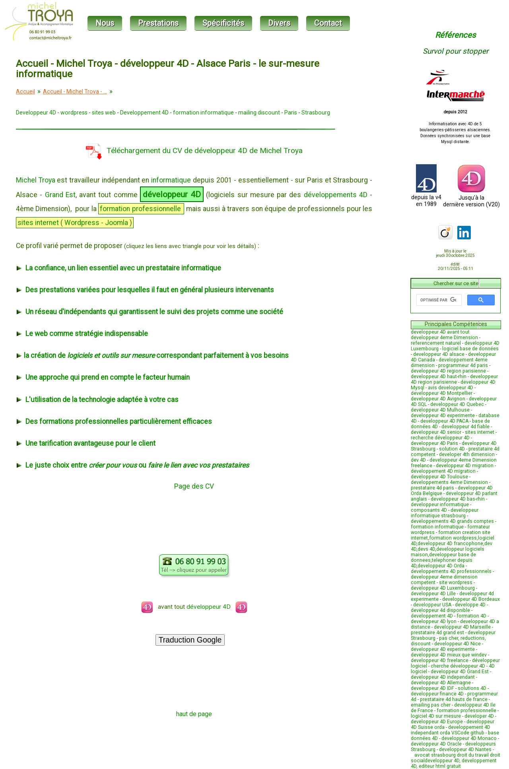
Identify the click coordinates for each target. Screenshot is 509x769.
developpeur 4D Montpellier (441, 393)
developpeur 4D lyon (434, 621)
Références (455, 35)
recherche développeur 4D (440, 438)
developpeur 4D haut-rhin (438, 376)
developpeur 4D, (443, 760)
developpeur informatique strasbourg (444, 512)
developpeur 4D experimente (443, 415)
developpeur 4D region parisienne (448, 371)
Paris (290, 112)
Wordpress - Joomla (96, 223)
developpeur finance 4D (437, 694)
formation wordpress (453, 538)
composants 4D (429, 510)
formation (115, 209)
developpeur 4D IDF (432, 688)
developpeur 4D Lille (433, 593)
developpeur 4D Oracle (436, 744)
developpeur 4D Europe (437, 721)
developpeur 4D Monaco (469, 738)
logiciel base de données (470, 348)
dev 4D (418, 460)
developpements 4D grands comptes (452, 521)
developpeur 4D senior (436, 432)
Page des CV (194, 486)
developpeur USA (432, 605)
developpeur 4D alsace (438, 354)
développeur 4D (172, 194)
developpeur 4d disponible (440, 610)
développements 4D (335, 195)
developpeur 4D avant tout (440, 332)
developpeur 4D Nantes (465, 749)
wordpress (73, 112)
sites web (104, 112)
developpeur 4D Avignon (438, 399)
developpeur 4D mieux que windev (449, 655)
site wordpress (455, 582)
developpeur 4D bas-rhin (458, 499)
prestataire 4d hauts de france (454, 699)
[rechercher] (438, 300)
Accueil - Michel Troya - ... (75, 91)
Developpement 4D (144, 112)
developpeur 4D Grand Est (460, 671)
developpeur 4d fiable (465, 426)
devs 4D (426, 549)
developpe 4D (470, 605)
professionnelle (156, 209)
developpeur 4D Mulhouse (440, 410)
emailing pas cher (431, 705)
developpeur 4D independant (443, 677)
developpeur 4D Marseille (462, 627)
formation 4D (471, 616)
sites (25, 223)
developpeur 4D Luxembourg (443, 588)
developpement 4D (432, 616)
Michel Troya (35, 180)
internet (47, 223)
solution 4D (452, 449)
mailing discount (259, 112)
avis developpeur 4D (450, 387)
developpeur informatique (440, 504)
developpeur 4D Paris (434, 443)
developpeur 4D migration (464, 465)
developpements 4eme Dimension (449, 482)
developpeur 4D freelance (439, 660)
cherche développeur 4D (458, 666)
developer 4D (479, 716)
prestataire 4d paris (432, 488)
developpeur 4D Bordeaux (471, 599)
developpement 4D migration (443, 471)
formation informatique (203, 112)
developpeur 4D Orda (441, 566)
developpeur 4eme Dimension (444, 337)
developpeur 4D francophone (450, 543)
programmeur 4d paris (463, 365)
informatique (171, 180)
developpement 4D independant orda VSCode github (450, 730)
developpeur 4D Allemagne (441, 682)
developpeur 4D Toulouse (439, 477)
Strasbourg (315, 112)
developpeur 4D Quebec (457, 404)
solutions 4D (472, 688)
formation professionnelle (466, 710)
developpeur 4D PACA (444, 421)
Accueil (25, 91)
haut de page (194, 714)
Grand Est (60, 195)
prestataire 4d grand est (437, 632)
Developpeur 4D (36, 112)
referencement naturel (436, 343)
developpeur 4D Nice (457, 644)
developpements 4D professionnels (451, 571)
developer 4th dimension (467, 454)
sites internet (479, 432)
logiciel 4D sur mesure (436, 716)
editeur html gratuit (440, 766)
